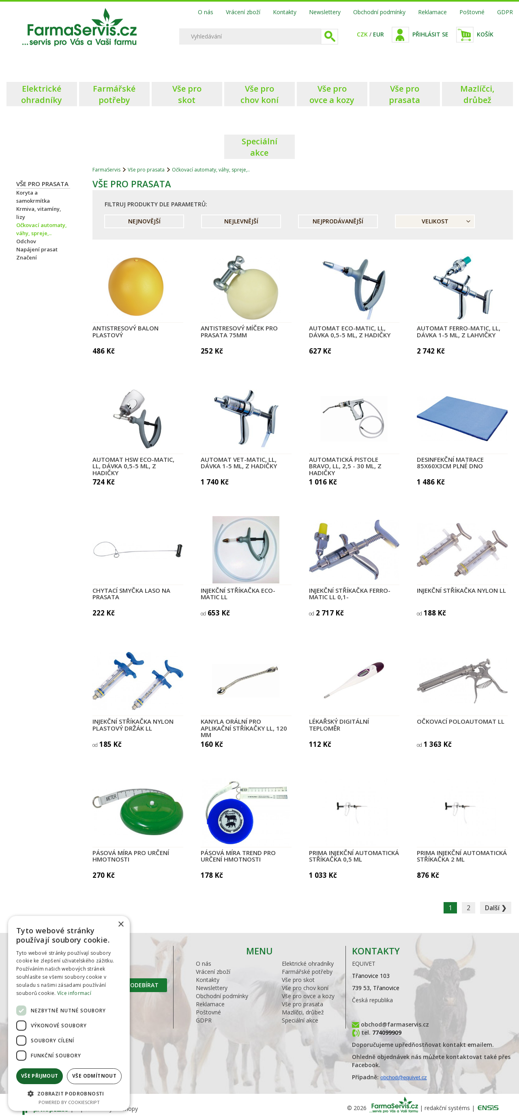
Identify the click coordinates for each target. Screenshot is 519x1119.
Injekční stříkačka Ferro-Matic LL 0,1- (349, 593)
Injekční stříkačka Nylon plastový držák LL (133, 724)
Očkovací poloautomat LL (460, 721)
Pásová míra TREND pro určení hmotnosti (238, 856)
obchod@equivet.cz (403, 1077)
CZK (362, 34)
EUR (378, 34)
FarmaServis (106, 169)
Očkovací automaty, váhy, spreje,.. (211, 169)
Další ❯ (495, 907)
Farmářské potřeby (307, 971)
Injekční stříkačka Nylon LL (461, 590)
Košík (485, 34)
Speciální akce (300, 1020)
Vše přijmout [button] (39, 1075)
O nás (205, 12)
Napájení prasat (37, 249)
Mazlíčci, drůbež (303, 1012)
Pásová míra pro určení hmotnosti (130, 856)
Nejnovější (144, 221)
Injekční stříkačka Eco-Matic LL (238, 593)
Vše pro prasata (42, 184)
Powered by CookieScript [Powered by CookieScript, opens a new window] (69, 1102)
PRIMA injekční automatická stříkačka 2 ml (462, 856)
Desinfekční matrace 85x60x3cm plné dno (450, 462)
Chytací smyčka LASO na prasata (131, 593)
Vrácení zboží (243, 12)
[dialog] (69, 1013)
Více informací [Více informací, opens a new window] (74, 993)
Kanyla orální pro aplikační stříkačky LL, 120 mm (244, 728)
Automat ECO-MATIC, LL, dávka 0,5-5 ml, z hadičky (349, 331)
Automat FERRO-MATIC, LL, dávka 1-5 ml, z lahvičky (458, 331)
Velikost (435, 221)
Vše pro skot (298, 980)
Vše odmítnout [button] (94, 1075)
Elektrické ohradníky (308, 963)
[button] (69, 1093)
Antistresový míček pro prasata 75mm (239, 331)
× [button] (121, 925)
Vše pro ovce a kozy (308, 996)
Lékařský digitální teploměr (339, 724)
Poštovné (472, 12)
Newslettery (325, 12)
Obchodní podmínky (379, 12)
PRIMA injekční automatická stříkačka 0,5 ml (354, 856)
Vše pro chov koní (305, 988)
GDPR (505, 12)
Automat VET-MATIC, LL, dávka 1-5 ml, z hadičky (239, 462)
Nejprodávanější (338, 221)
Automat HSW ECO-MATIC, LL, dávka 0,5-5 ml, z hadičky (133, 466)
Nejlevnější (241, 221)
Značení (26, 257)
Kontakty (284, 12)
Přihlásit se (430, 34)
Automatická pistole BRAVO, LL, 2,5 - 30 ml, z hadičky (345, 466)
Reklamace (432, 12)
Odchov (26, 241)
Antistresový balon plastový (125, 331)
